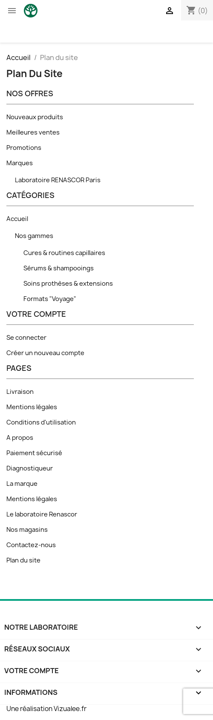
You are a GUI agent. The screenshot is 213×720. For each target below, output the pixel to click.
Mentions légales (31, 407)
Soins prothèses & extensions (68, 283)
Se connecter (26, 337)
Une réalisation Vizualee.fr (46, 708)
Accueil (17, 219)
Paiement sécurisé (34, 453)
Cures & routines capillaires (64, 253)
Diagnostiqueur (29, 468)
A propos (19, 437)
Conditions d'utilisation (41, 422)
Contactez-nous (31, 545)
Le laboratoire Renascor (41, 514)
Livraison (20, 391)
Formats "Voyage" (49, 299)
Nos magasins (27, 529)
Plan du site (23, 560)
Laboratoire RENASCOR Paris (58, 180)
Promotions (23, 147)
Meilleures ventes (33, 132)
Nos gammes (34, 236)
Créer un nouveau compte (45, 353)
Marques (19, 163)
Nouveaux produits (34, 117)
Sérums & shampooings (58, 268)
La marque (21, 483)
